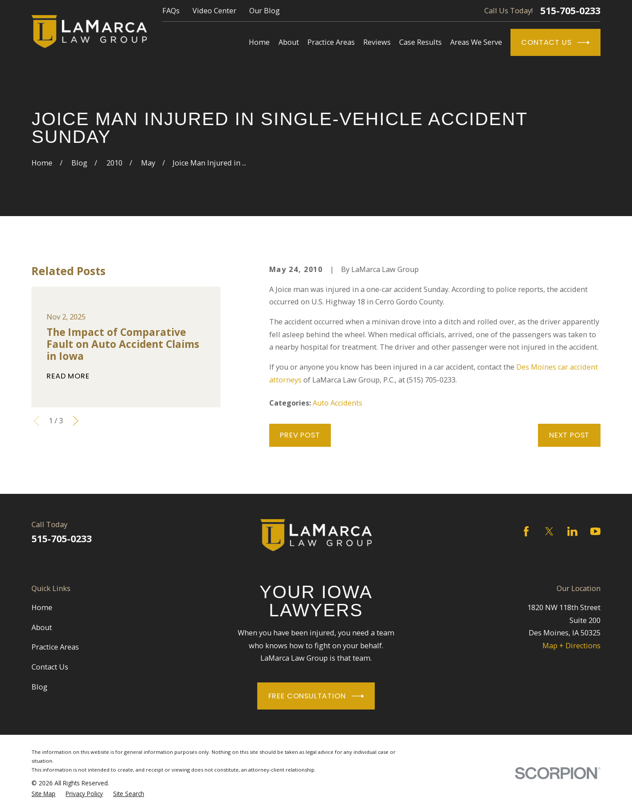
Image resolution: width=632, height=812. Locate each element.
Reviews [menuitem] (377, 42)
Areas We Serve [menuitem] (476, 42)
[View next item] (76, 421)
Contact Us (555, 42)
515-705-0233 (570, 11)
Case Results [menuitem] (420, 42)
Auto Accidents (337, 403)
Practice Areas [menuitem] (331, 42)
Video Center (214, 11)
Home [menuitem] (259, 42)
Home (41, 607)
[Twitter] (549, 531)
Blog (39, 687)
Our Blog (264, 11)
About (41, 627)
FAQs (171, 11)
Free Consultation (316, 696)
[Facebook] (526, 531)
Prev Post (300, 435)
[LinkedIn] (572, 531)
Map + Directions (571, 645)
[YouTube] (595, 531)
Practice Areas (55, 647)
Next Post (569, 435)
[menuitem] (43, 793)
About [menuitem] (289, 42)
